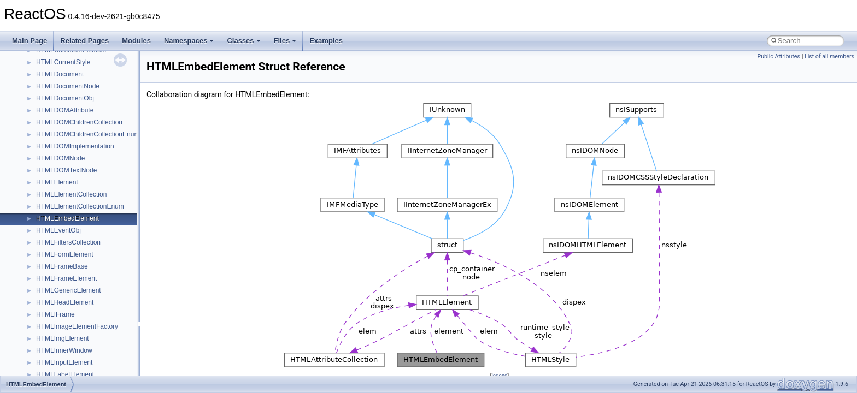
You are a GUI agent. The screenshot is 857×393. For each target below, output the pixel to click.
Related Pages (84, 41)
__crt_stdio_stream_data (72, 267)
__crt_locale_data (62, 111)
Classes (243, 41)
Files (285, 41)
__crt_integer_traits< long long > (83, 87)
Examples (326, 41)
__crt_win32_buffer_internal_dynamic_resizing (103, 363)
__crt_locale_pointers (67, 135)
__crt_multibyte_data (66, 195)
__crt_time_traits (60, 315)
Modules (136, 41)
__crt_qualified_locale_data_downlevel (92, 219)
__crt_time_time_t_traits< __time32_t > (93, 291)
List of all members (829, 56)
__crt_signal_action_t (67, 243)
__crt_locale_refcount (67, 147)
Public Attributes (778, 56)
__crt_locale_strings (65, 171)
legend (499, 375)
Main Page (29, 41)
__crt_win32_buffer (64, 327)
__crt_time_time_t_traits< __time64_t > (93, 303)
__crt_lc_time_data (63, 99)
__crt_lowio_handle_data (72, 183)
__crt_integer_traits (64, 63)
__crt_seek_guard (62, 231)
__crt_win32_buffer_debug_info (82, 339)
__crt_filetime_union (65, 51)
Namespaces (189, 41)
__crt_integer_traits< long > (76, 75)
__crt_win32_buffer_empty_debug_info (92, 351)
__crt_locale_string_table (72, 159)
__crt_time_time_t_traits (71, 279)
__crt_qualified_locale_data (76, 207)
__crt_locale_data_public (72, 123)
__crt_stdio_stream (64, 255)
